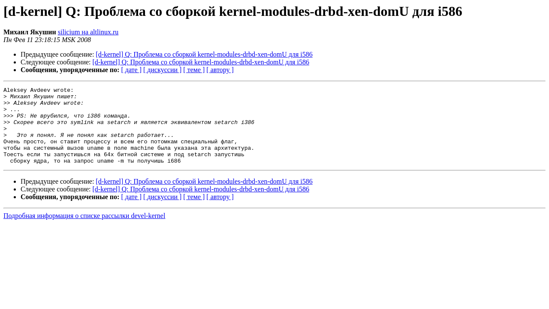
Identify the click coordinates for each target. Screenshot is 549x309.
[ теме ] (194, 69)
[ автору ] (219, 69)
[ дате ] (131, 69)
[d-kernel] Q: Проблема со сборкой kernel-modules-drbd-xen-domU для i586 (204, 54)
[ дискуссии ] (162, 69)
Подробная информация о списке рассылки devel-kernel (84, 231)
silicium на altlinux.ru (88, 32)
